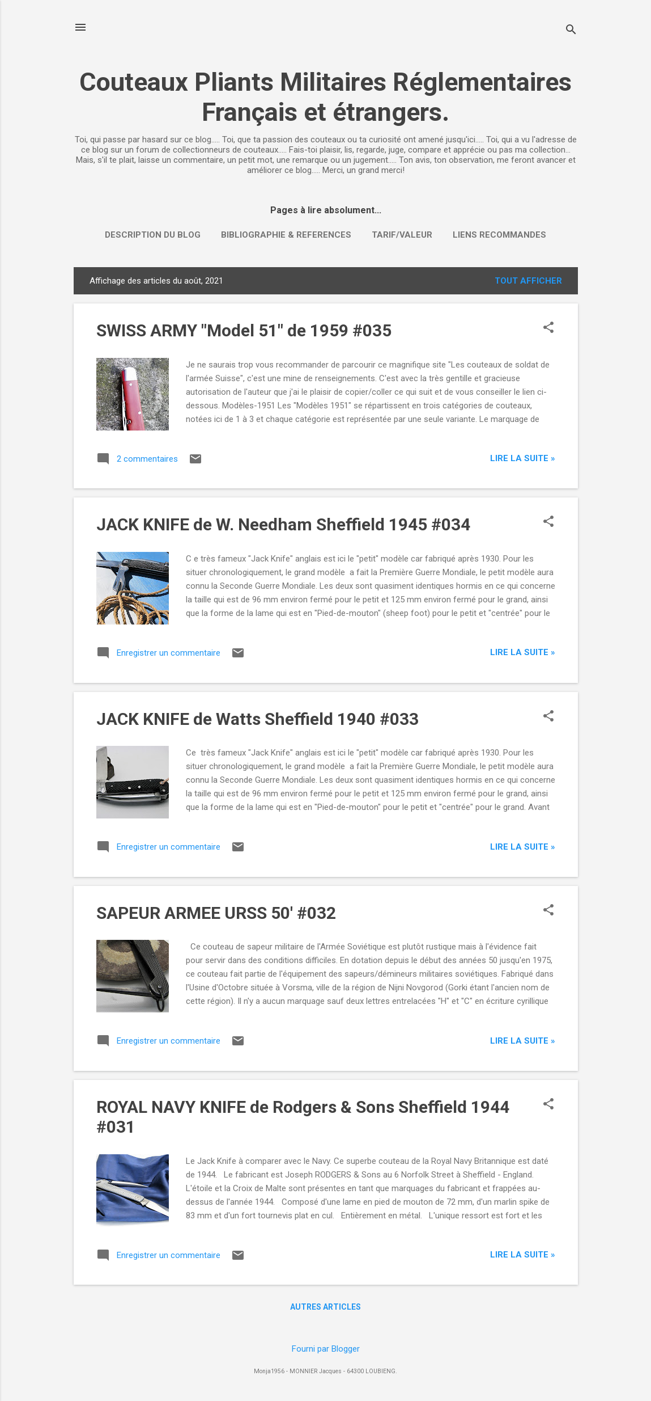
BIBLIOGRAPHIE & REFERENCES (286, 235)
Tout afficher (528, 281)
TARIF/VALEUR (402, 235)
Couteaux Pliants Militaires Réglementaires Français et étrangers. (325, 97)
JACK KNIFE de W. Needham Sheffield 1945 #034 (283, 524)
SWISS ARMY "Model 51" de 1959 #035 (244, 330)
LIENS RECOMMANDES (499, 235)
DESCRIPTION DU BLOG (153, 235)
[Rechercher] (571, 31)
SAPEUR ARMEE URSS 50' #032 (216, 913)
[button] (548, 328)
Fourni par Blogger (326, 1349)
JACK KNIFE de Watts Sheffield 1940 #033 (257, 719)
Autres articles (325, 1306)
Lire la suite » (522, 458)
